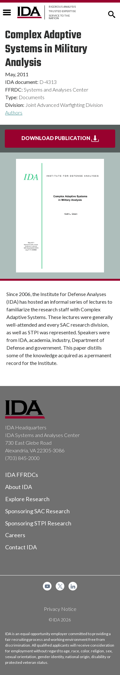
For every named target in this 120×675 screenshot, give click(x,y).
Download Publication (68, 140)
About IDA (18, 486)
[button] (111, 14)
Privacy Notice (60, 609)
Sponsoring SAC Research (37, 511)
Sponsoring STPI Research (38, 523)
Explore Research (27, 498)
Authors (13, 112)
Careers (15, 534)
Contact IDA (21, 547)
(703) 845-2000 (22, 458)
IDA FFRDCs (21, 474)
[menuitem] (47, 586)
